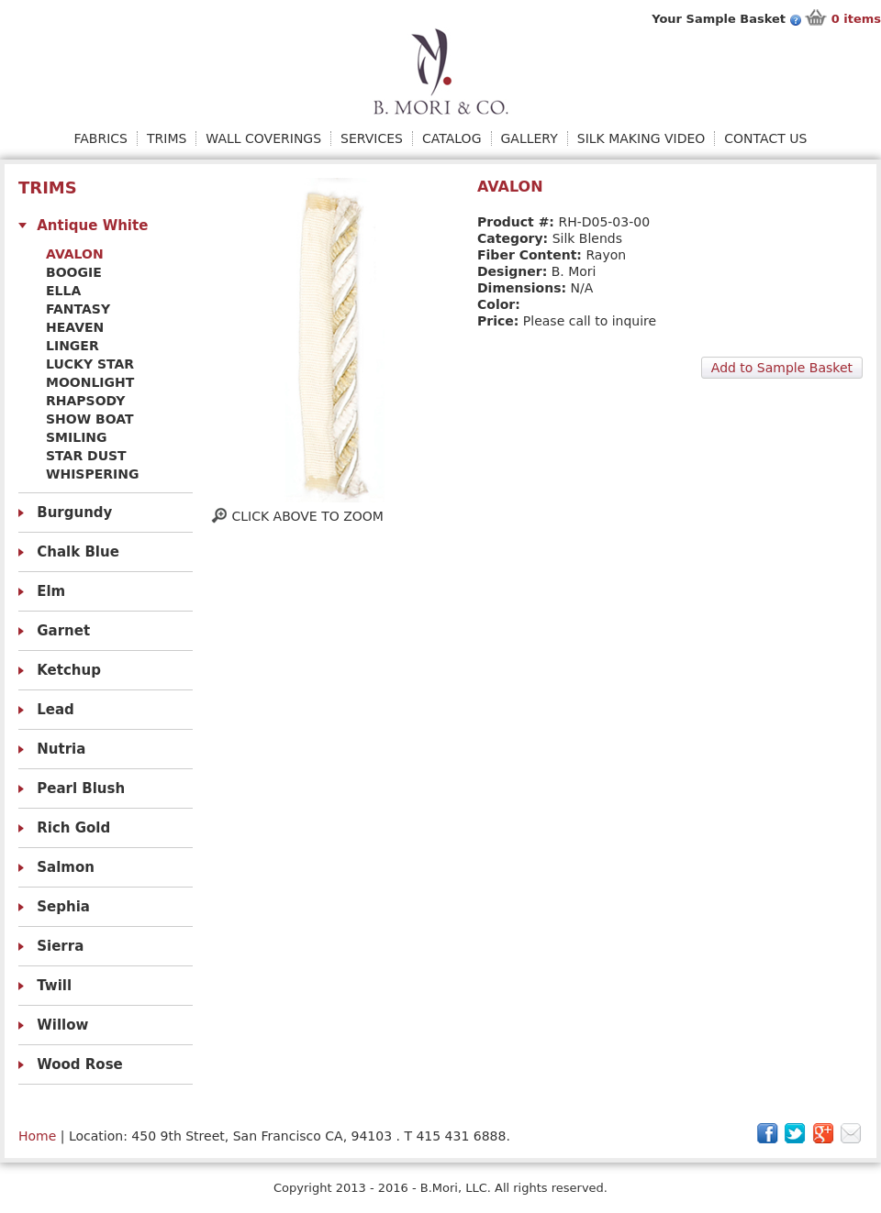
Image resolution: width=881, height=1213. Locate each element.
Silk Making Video (641, 138)
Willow (62, 1025)
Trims (166, 138)
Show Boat (90, 419)
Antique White (92, 225)
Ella (63, 290)
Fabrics (101, 138)
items (856, 19)
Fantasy (78, 309)
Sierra (60, 946)
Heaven (75, 327)
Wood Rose (80, 1064)
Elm (51, 591)
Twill (54, 985)
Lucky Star (90, 364)
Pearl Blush (81, 788)
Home (37, 1136)
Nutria (61, 749)
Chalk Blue (78, 552)
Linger (72, 345)
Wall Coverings (263, 138)
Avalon (75, 254)
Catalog (451, 138)
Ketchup (69, 670)
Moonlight (90, 382)
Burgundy (74, 512)
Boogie (74, 272)
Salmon (66, 867)
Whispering (92, 474)
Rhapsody (85, 400)
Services (371, 138)
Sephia (63, 907)
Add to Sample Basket (782, 367)
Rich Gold (73, 828)
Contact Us (765, 138)
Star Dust (86, 455)
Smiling (76, 437)
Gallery (529, 138)
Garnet (63, 631)
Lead (55, 709)
